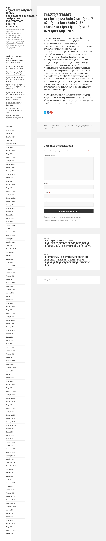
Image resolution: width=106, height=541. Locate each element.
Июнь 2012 (10, 300)
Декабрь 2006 (10, 496)
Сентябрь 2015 (11, 174)
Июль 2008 (9, 432)
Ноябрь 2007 (10, 459)
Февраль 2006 (11, 530)
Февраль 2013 (11, 273)
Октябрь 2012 (10, 286)
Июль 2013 (9, 256)
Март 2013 (9, 269)
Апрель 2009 (10, 401)
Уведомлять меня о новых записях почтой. (60, 220)
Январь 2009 (10, 412)
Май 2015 (9, 181)
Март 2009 (9, 405)
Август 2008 (10, 429)
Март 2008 (9, 445)
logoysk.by (47, 128)
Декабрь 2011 (10, 320)
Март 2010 (9, 388)
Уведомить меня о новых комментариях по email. (63, 217)
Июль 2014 (9, 215)
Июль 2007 (9, 473)
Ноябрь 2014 (10, 201)
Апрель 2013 (10, 266)
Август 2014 (10, 212)
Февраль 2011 (11, 351)
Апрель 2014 (10, 225)
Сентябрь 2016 (11, 144)
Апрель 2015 (10, 184)
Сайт (46, 201)
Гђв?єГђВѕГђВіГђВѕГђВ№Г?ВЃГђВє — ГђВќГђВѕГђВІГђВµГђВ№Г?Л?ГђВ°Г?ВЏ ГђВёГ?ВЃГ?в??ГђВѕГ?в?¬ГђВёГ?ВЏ (21, 17)
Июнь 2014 (10, 218)
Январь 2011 (10, 354)
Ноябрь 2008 (10, 418)
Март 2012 (9, 310)
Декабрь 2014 (10, 198)
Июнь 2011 (10, 340)
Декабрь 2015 (10, 164)
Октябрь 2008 (10, 422)
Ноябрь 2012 (10, 283)
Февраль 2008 (11, 449)
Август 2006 (10, 510)
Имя (46, 184)
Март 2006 (9, 527)
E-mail (47, 193)
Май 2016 (9, 147)
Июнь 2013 (10, 259)
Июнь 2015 (10, 178)
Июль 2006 (9, 513)
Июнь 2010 (10, 378)
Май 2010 (9, 381)
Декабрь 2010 (10, 357)
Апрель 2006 (10, 523)
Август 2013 (10, 252)
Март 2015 (9, 188)
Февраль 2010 (11, 391)
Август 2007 (10, 469)
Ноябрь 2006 (10, 500)
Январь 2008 (10, 452)
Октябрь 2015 (10, 171)
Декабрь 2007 (10, 456)
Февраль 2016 (11, 157)
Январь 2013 (10, 276)
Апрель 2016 (10, 150)
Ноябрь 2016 (10, 137)
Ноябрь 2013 (10, 242)
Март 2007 (9, 486)
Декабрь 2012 (10, 279)
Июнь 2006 (10, 517)
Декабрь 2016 (10, 134)
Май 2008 (9, 439)
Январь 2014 (10, 235)
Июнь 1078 (10, 534)
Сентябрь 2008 (11, 425)
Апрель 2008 (10, 442)
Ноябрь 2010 (10, 361)
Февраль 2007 (11, 490)
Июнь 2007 (10, 476)
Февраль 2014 (11, 232)
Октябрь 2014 (10, 205)
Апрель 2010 (10, 384)
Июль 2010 (9, 374)
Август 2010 (10, 371)
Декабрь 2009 (10, 398)
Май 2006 (9, 520)
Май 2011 (9, 344)
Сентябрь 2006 (11, 507)
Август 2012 (10, 293)
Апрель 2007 (10, 483)
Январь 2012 (10, 317)
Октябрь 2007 (10, 462)
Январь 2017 (10, 130)
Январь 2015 (10, 195)
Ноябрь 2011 (10, 323)
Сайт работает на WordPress (53, 280)
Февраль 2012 (11, 313)
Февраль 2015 (11, 191)
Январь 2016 (10, 161)
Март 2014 (9, 228)
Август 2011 (10, 334)
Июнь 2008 (10, 435)
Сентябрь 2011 (11, 330)
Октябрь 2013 (10, 245)
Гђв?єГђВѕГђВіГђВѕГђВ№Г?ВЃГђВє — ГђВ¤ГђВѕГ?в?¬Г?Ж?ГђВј (15, 79)
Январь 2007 (10, 493)
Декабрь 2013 (10, 239)
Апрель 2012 (10, 306)
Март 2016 (9, 154)
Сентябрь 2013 (11, 249)
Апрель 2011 (10, 347)
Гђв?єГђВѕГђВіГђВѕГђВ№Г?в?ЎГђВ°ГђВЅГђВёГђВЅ (73, 126)
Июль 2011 (9, 337)
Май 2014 (9, 222)
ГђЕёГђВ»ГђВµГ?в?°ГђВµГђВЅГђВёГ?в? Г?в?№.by (14, 110)
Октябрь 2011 (10, 327)
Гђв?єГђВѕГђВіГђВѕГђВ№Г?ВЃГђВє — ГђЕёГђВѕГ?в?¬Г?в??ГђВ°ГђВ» (15, 87)
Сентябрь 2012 (11, 290)
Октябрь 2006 (10, 503)
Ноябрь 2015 (10, 167)
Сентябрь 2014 (11, 208)
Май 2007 (9, 479)
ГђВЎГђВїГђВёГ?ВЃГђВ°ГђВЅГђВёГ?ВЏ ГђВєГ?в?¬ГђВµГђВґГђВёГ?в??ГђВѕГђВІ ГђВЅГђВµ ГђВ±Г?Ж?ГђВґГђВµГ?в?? (68, 100)
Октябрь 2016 (10, 140)
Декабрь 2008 (10, 415)
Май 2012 (9, 303)
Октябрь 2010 (10, 364)
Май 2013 (9, 262)
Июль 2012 (9, 296)
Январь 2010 (10, 395)
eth (54, 128)
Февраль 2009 (11, 408)
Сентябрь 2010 (11, 367)
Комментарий (49, 155)
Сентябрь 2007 (11, 466)
